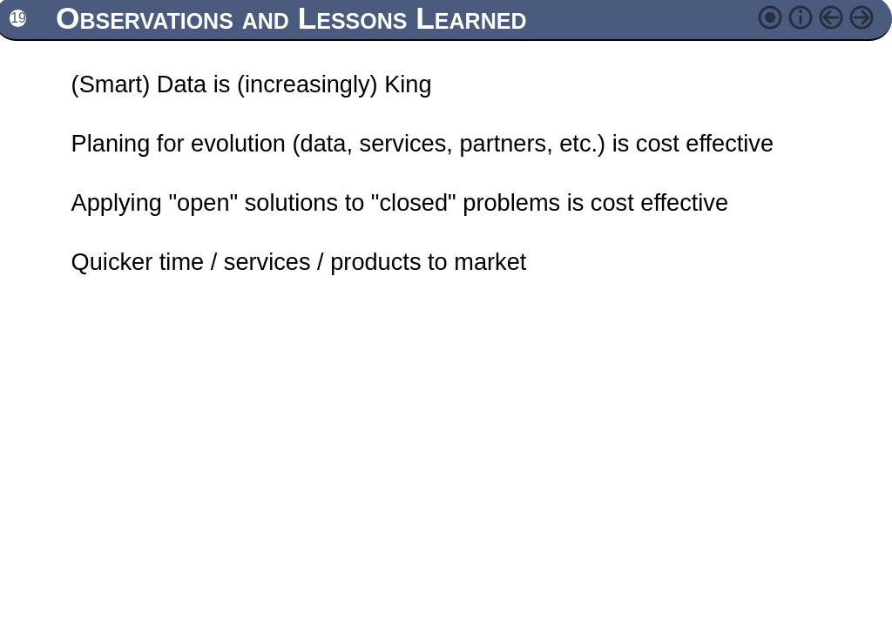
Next (865, 17)
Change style (774, 17)
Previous (835, 17)
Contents (804, 17)
